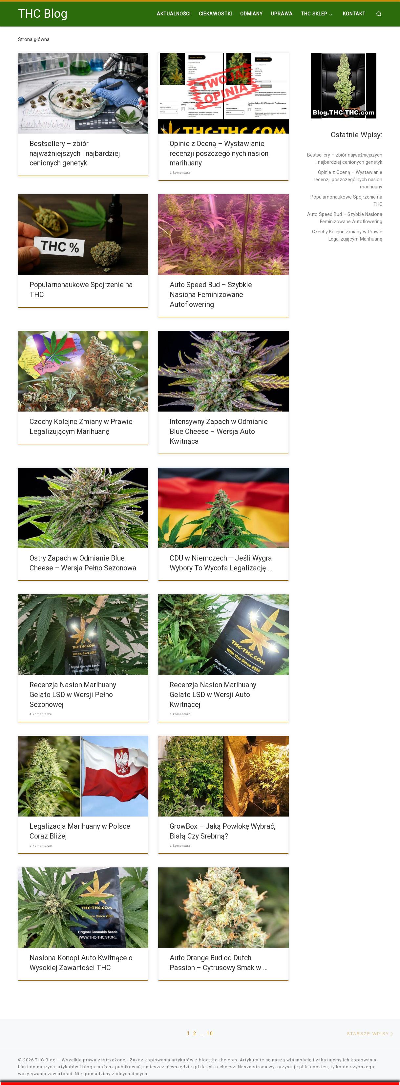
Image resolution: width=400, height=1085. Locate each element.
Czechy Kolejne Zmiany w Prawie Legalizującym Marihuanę (347, 235)
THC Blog (45, 1059)
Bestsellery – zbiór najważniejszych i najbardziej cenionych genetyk (75, 153)
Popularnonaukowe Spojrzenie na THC (346, 200)
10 (210, 1033)
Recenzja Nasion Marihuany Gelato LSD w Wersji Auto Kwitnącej (213, 695)
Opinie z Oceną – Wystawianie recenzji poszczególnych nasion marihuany (219, 153)
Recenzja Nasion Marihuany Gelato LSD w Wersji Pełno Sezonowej (73, 695)
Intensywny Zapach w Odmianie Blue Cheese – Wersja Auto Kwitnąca (219, 431)
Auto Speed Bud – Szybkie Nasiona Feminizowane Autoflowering (211, 294)
